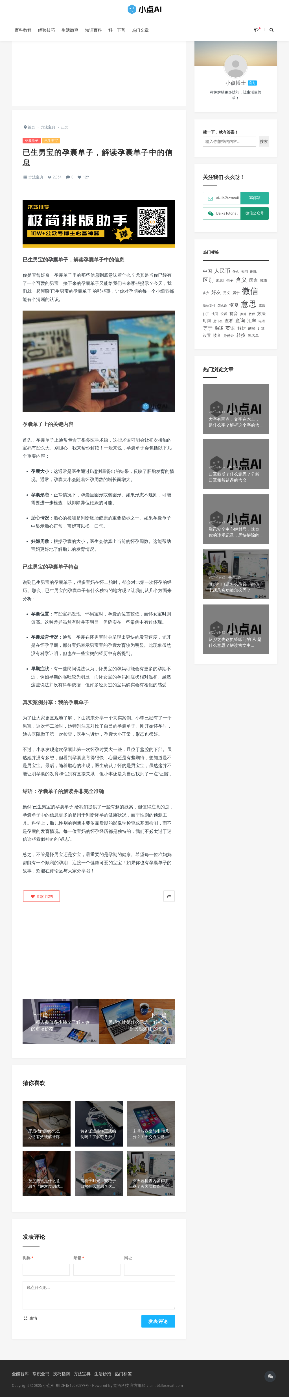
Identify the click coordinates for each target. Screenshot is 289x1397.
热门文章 (140, 29)
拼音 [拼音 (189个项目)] (233, 317)
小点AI (49, 1385)
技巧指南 (61, 1373)
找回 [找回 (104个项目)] (214, 318)
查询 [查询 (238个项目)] (240, 325)
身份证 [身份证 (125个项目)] (228, 340)
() (41, 896)
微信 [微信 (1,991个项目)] (250, 295)
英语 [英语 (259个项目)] (230, 332)
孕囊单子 (31, 140)
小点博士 (235, 87)
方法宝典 (36, 177)
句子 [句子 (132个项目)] (229, 284)
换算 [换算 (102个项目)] (243, 318)
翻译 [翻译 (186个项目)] (219, 332)
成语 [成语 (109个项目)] (262, 309)
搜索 (264, 145)
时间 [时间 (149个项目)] (207, 324)
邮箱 (78, 1258)
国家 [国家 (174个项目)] (253, 284)
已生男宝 (51, 140)
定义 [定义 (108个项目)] (226, 297)
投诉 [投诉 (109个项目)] (223, 318)
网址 (128, 1257)
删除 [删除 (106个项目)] (253, 276)
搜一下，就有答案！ (220, 136)
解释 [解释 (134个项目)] (251, 332)
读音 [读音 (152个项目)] (217, 339)
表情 (30, 1318)
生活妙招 (102, 1373)
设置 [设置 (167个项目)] (207, 339)
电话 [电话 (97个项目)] (262, 325)
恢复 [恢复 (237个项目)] (234, 309)
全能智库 (20, 1373)
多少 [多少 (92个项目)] (206, 297)
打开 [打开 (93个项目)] (206, 318)
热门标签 (123, 1373)
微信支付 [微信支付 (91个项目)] (209, 309)
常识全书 (40, 1373)
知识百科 (93, 29)
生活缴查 (70, 29)
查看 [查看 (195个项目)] (229, 324)
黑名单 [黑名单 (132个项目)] (253, 339)
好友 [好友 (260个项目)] (216, 296)
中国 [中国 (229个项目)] (207, 275)
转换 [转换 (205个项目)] (241, 339)
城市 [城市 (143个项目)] (263, 284)
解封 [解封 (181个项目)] (241, 332)
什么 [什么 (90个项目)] (236, 276)
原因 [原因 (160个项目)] (220, 284)
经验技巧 (46, 29)
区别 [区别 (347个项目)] (208, 284)
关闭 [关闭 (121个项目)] (244, 276)
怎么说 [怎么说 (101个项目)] (222, 310)
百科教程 (23, 29)
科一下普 (116, 29)
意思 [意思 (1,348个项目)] (248, 308)
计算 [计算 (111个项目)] (261, 333)
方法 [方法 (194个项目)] (261, 317)
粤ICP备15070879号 (72, 1385)
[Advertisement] (99, 66)
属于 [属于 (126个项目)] (236, 297)
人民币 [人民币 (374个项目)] (222, 275)
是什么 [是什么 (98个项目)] (217, 325)
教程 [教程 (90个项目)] (252, 318)
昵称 (28, 1258)
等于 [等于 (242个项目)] (208, 332)
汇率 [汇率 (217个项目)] (251, 325)
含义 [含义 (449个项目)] (241, 283)
